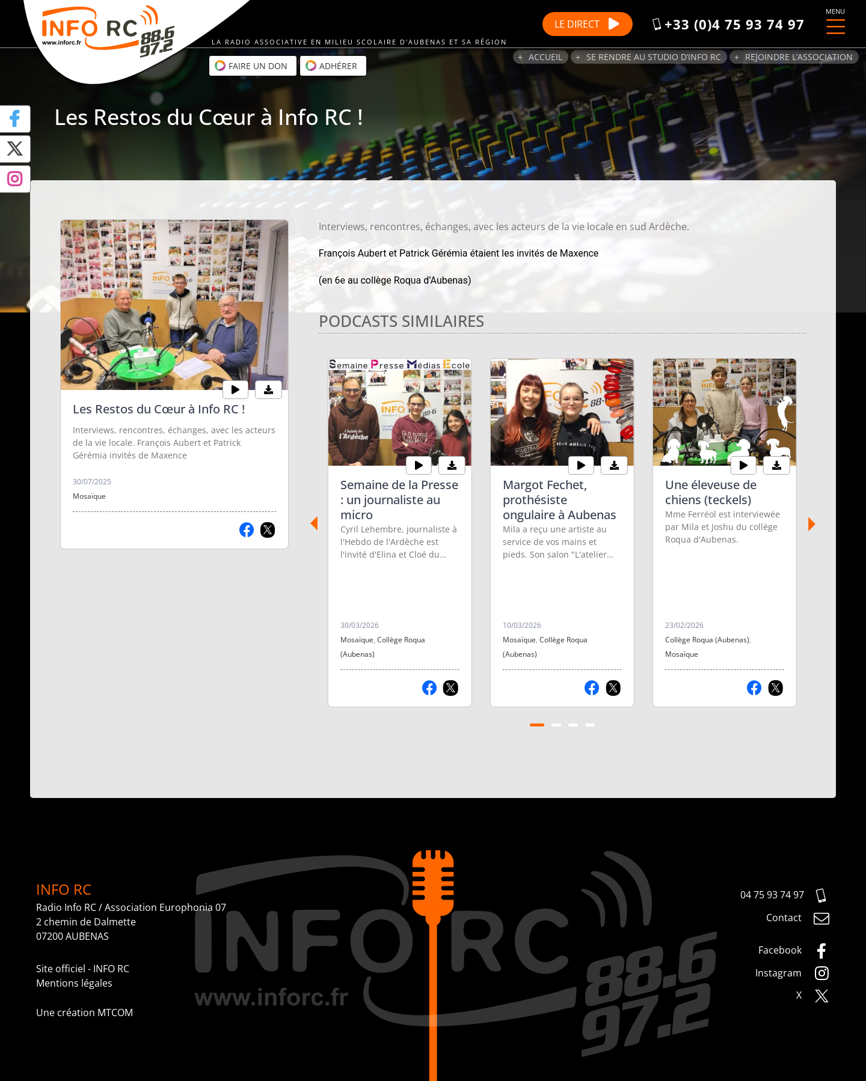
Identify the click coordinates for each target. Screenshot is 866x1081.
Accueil (545, 56)
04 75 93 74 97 (785, 896)
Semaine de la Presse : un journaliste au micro (399, 500)
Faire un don (250, 65)
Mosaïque (89, 496)
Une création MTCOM (84, 1012)
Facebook (794, 951)
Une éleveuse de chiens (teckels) (711, 492)
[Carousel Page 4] (590, 725)
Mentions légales (74, 983)
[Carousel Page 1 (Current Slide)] (537, 725)
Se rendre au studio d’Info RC (653, 56)
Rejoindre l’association (799, 56)
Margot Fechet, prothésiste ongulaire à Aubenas (559, 500)
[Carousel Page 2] (556, 725)
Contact (798, 919)
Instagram (792, 973)
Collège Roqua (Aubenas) (707, 640)
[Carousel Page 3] (573, 725)
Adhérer (331, 65)
